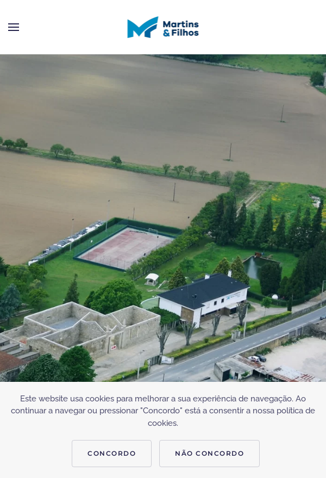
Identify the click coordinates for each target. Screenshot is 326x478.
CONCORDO (111, 453)
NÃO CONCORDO (209, 453)
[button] (13, 27)
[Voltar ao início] (163, 27)
